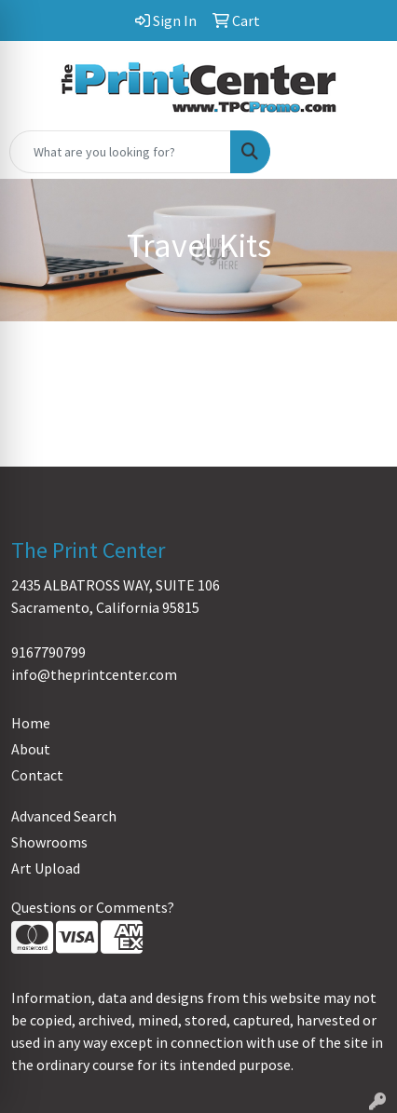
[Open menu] (359, 151)
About (30, 749)
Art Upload (45, 868)
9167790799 (48, 652)
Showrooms (49, 842)
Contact (37, 775)
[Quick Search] (120, 151)
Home (30, 722)
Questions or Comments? (92, 907)
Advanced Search (63, 816)
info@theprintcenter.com (94, 674)
